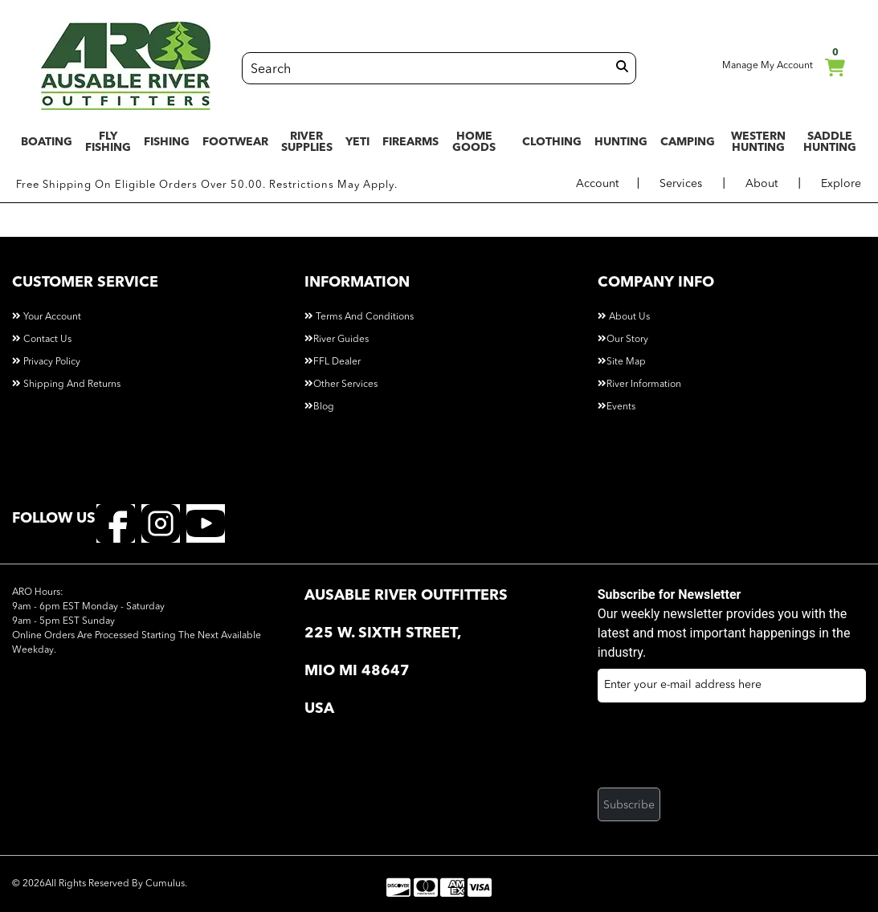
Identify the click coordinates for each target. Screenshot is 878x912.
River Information (639, 384)
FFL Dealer (332, 361)
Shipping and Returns (66, 384)
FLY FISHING (108, 142)
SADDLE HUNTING (829, 142)
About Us (624, 316)
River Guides (336, 339)
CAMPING (687, 142)
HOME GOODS (474, 142)
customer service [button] (85, 282)
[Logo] (125, 65)
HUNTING (620, 142)
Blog (319, 406)
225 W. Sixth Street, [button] (382, 633)
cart (835, 65)
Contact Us (41, 339)
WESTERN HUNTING (758, 142)
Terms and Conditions (359, 316)
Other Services (341, 384)
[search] (622, 67)
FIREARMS (410, 142)
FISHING (167, 142)
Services (681, 183)
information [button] (357, 282)
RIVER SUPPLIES (307, 142)
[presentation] (720, 750)
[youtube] (205, 522)
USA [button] (319, 709)
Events (616, 406)
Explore (841, 183)
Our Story (623, 339)
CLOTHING (552, 142)
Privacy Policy (46, 361)
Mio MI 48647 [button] (359, 671)
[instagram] (160, 522)
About (761, 183)
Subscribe (629, 805)
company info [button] (656, 282)
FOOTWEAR (235, 142)
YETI (357, 142)
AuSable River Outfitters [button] (406, 595)
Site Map (622, 361)
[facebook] (115, 522)
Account (597, 183)
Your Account (46, 316)
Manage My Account (758, 63)
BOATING (46, 142)
